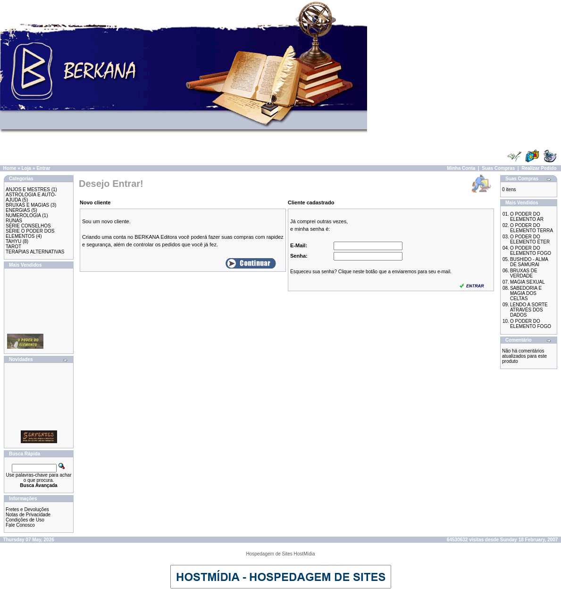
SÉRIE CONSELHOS (28, 225)
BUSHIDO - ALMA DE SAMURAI (529, 262)
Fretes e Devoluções (27, 509)
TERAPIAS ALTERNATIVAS (35, 251)
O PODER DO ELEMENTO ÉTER (530, 239)
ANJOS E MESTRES (28, 189)
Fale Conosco (20, 525)
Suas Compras (498, 168)
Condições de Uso (25, 519)
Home (10, 168)
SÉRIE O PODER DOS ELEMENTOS (30, 233)
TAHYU (13, 241)
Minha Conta (461, 168)
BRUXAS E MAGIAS (27, 205)
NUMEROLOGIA (23, 215)
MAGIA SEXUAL (527, 282)
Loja (26, 168)
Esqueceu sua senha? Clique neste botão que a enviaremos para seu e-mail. (371, 271)
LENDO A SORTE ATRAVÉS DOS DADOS (529, 310)
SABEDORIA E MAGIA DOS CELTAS (526, 293)
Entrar (43, 168)
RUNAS (14, 220)
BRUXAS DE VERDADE (523, 273)
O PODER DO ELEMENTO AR (527, 216)
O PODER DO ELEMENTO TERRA (531, 228)
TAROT (13, 246)
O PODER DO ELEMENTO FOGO (530, 250)
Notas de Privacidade (28, 514)
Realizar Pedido (538, 168)
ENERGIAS (18, 210)
